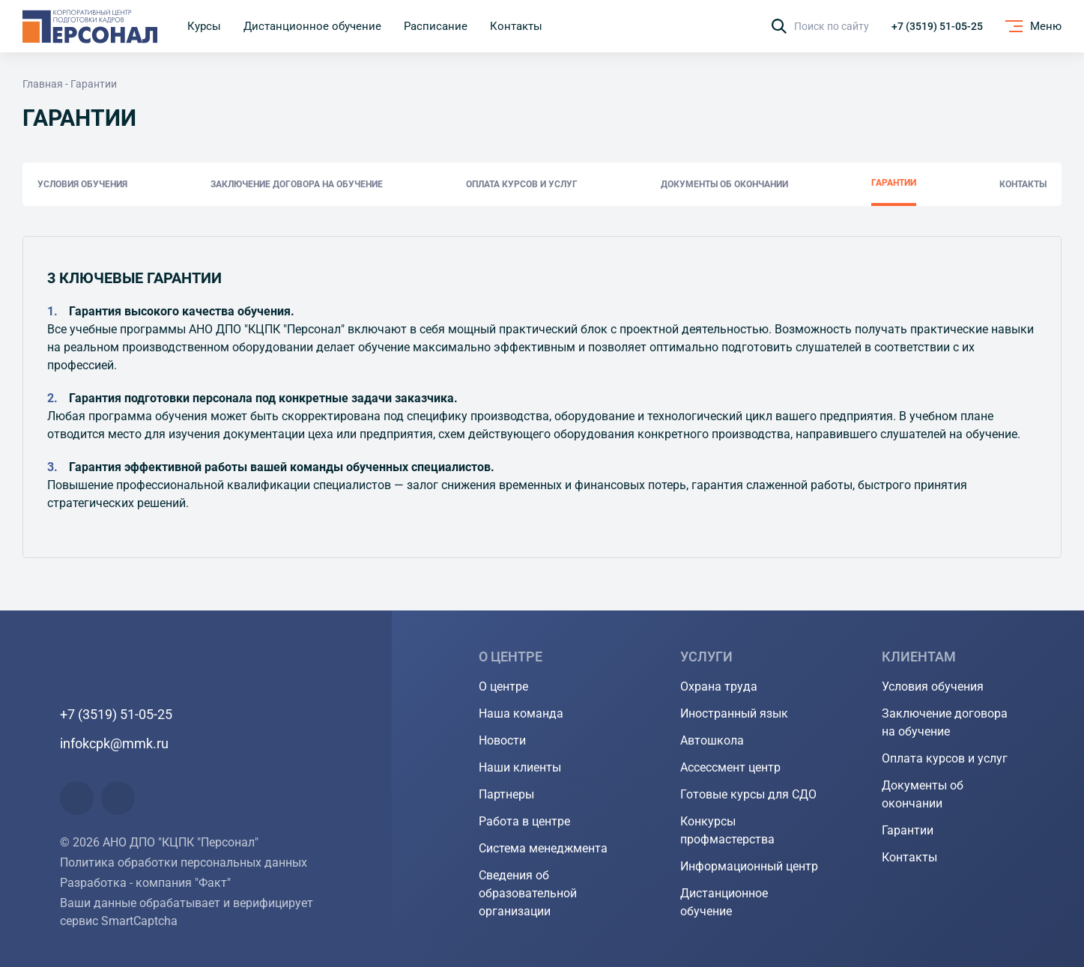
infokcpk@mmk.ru (114, 743)
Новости (502, 740)
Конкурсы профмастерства (727, 830)
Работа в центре (524, 821)
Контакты (1023, 184)
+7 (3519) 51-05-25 (937, 26)
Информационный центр (749, 866)
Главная (42, 84)
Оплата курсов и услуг (522, 184)
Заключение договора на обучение (297, 184)
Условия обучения (82, 184)
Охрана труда (718, 686)
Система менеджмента (543, 848)
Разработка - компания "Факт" (145, 883)
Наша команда (521, 713)
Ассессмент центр (730, 767)
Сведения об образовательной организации (528, 893)
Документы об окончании (724, 184)
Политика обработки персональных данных (183, 862)
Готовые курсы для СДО (748, 794)
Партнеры (506, 794)
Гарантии (893, 183)
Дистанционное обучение (724, 902)
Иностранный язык (734, 713)
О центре (503, 686)
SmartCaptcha (139, 921)
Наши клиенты (520, 767)
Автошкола (712, 740)
